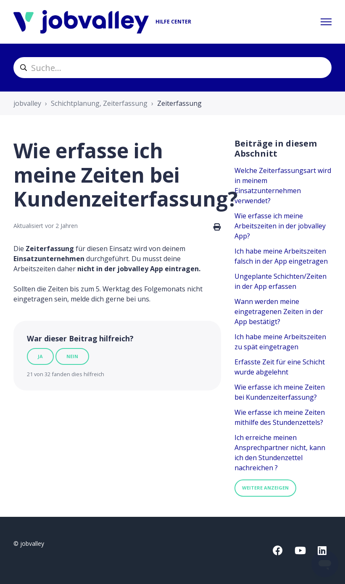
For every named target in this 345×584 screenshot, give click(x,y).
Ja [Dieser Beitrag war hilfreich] (40, 356)
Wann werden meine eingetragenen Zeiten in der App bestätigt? (278, 311)
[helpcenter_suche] (172, 67)
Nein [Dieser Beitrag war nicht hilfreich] (72, 356)
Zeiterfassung (179, 103)
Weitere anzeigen (265, 487)
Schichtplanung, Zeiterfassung (99, 103)
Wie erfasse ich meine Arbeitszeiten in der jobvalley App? (280, 226)
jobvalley (27, 103)
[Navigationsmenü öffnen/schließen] (326, 22)
